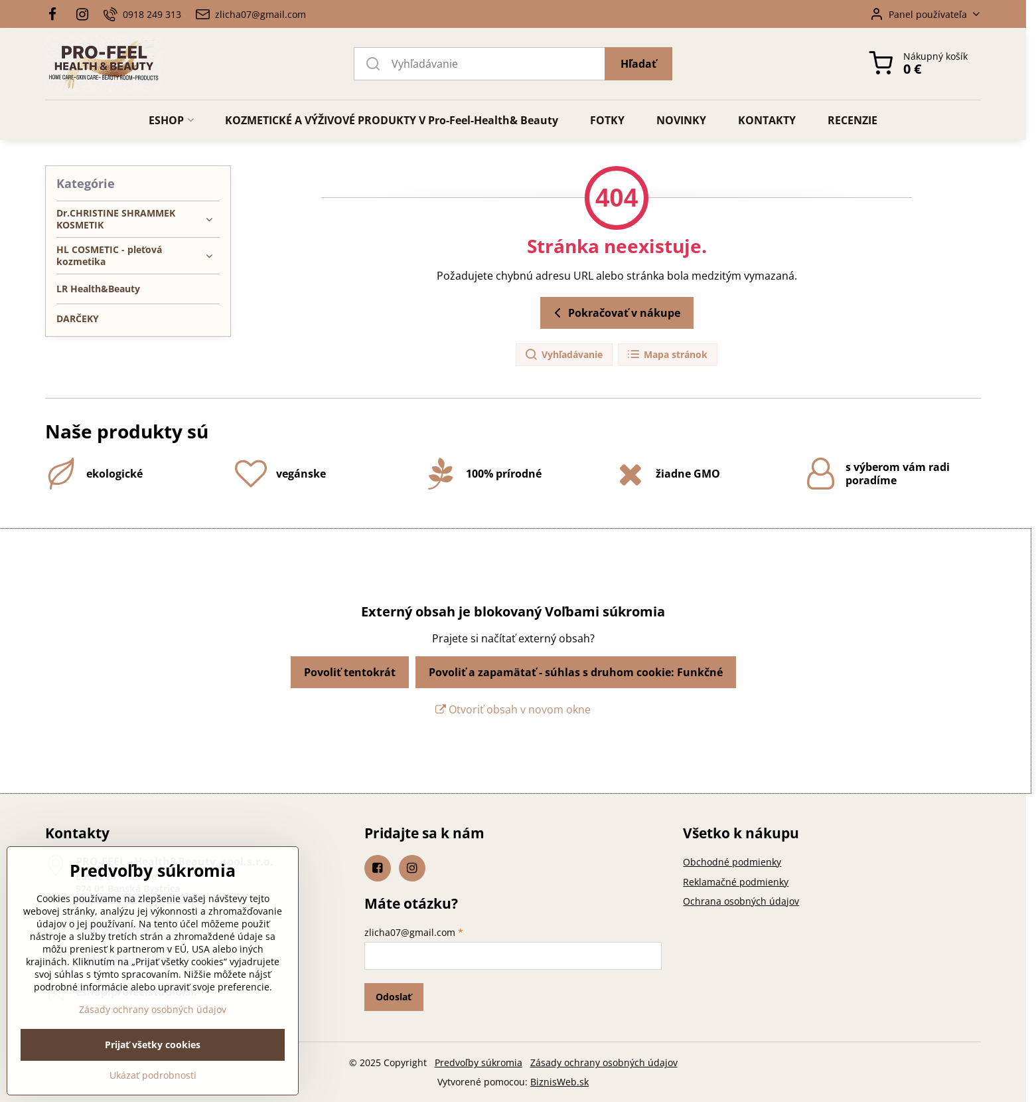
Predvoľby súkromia (478, 1062)
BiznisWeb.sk (559, 1081)
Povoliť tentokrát (350, 672)
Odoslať (393, 996)
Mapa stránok (667, 355)
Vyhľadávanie (563, 355)
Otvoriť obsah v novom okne (513, 709)
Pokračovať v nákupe (615, 313)
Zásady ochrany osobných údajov (604, 1062)
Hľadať (638, 63)
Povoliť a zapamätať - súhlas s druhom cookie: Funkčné (576, 672)
